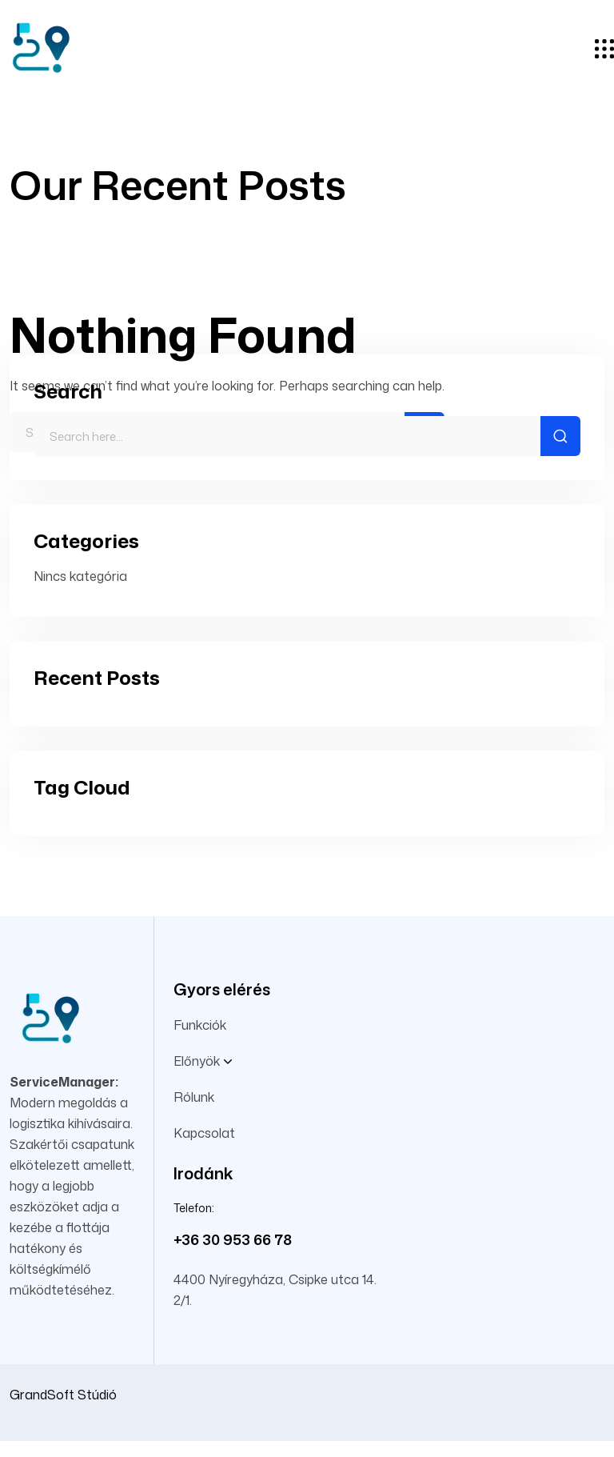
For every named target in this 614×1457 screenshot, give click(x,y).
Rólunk (193, 1097)
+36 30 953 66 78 (232, 1239)
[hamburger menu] (604, 50)
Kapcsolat (204, 1133)
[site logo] (40, 81)
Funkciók (199, 1025)
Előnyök (202, 1061)
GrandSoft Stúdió (63, 1394)
